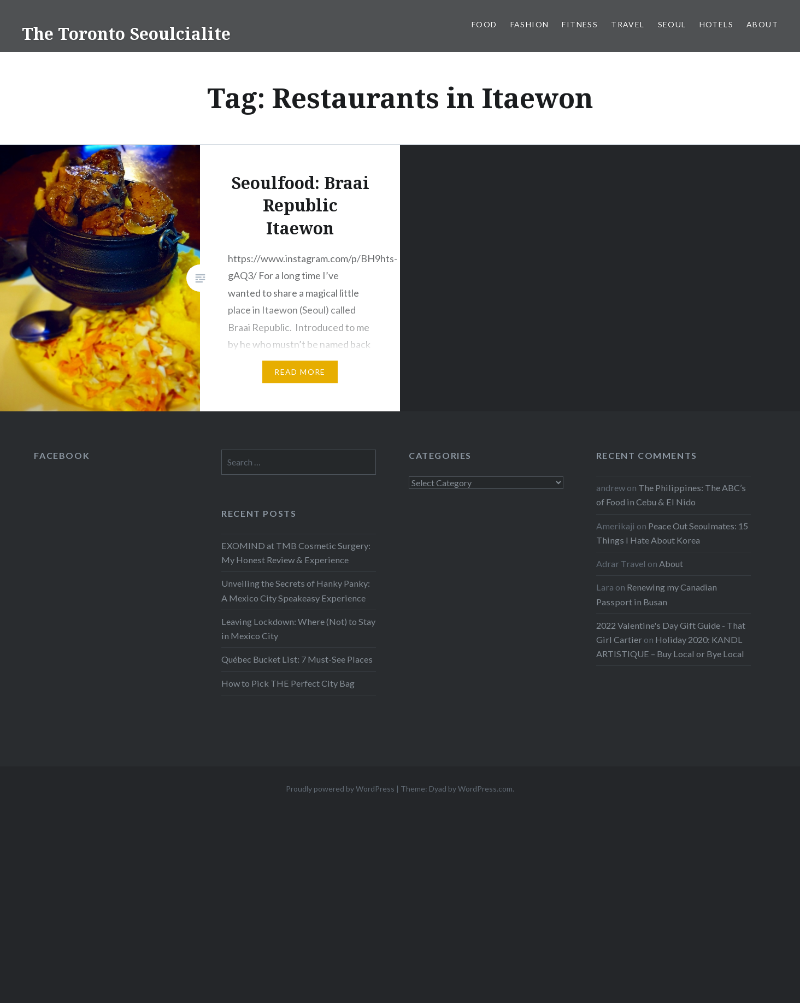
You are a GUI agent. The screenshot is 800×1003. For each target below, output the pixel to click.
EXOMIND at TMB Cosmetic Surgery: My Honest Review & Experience (295, 552)
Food (484, 24)
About (762, 24)
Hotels (716, 24)
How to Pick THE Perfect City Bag (288, 683)
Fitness (580, 24)
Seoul (672, 24)
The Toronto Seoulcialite (126, 33)
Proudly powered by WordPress (340, 788)
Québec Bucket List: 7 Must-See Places (297, 659)
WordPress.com (485, 788)
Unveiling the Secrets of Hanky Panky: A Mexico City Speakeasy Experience (295, 590)
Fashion (529, 24)
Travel (627, 24)
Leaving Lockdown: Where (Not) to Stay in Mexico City (298, 628)
